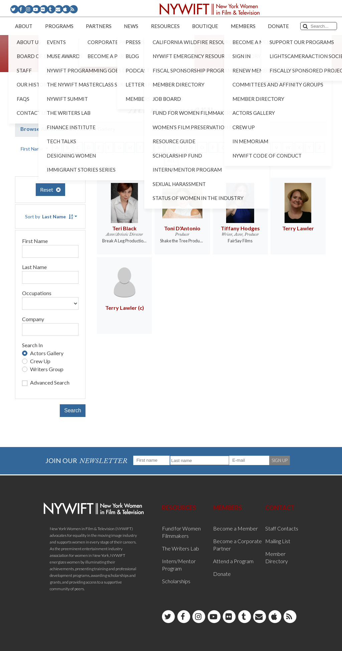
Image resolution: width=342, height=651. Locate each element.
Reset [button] (50, 189)
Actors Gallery (46, 353)
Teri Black (124, 228)
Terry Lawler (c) (124, 307)
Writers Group (46, 369)
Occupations (36, 293)
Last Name (34, 267)
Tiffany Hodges (240, 228)
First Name (35, 241)
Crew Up (40, 361)
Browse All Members (46, 129)
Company (33, 319)
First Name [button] (32, 149)
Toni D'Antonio (182, 228)
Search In (32, 345)
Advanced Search (49, 382)
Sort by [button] (49, 216)
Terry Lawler (298, 228)
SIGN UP (280, 460)
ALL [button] (171, 160)
